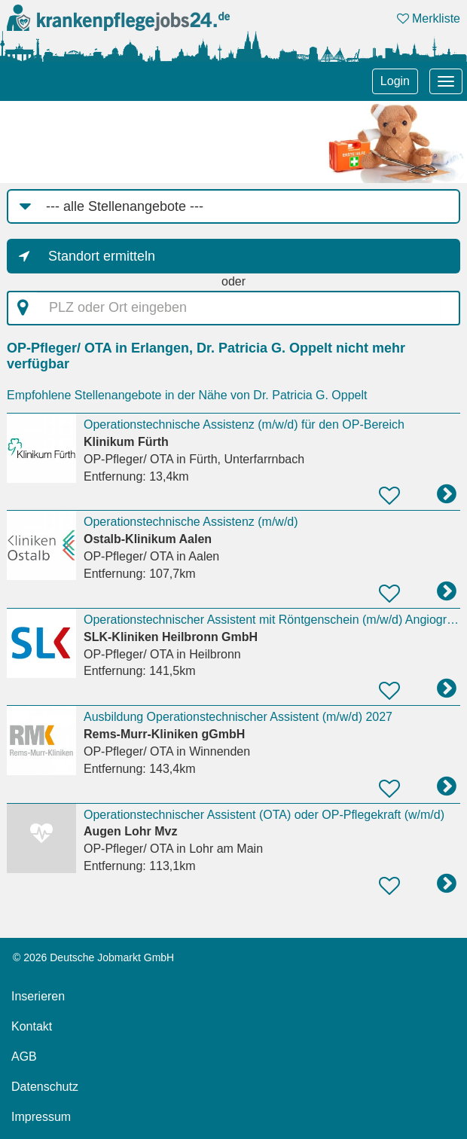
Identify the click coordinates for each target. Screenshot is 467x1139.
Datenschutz (44, 1086)
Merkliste (428, 18)
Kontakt (31, 1026)
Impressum (41, 1116)
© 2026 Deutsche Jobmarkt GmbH (93, 957)
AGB (24, 1056)
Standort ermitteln (101, 256)
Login (395, 81)
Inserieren (38, 996)
